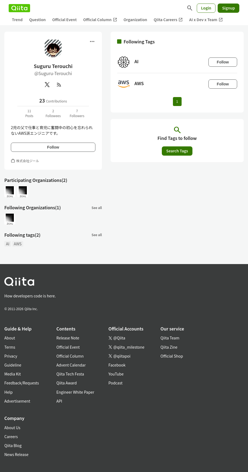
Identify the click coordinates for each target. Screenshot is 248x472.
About (9, 338)
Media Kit (12, 374)
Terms (9, 347)
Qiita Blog (13, 445)
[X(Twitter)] (47, 85)
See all (97, 207)
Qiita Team (169, 338)
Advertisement (17, 401)
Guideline (12, 365)
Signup (228, 8)
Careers (11, 436)
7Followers (77, 113)
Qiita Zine (169, 347)
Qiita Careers (168, 20)
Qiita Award (66, 383)
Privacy (10, 356)
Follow (53, 147)
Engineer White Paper (75, 392)
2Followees (53, 113)
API (59, 401)
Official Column (100, 20)
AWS (18, 243)
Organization (135, 19)
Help (8, 392)
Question (37, 19)
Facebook (116, 365)
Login (206, 8)
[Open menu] (92, 41)
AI (7, 243)
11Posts (29, 113)
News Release (16, 454)
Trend (17, 19)
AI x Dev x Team (206, 20)
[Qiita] (19, 8)
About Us (12, 427)
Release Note (67, 338)
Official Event (64, 19)
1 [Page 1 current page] (177, 101)
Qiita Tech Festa (70, 374)
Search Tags (177, 150)
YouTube (116, 374)
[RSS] (59, 85)
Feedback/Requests (21, 383)
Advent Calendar (71, 365)
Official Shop (171, 356)
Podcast (115, 383)
